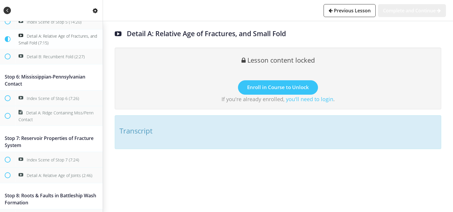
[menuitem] (95, 10)
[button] (7, 10)
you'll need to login (309, 99)
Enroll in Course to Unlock (278, 87)
